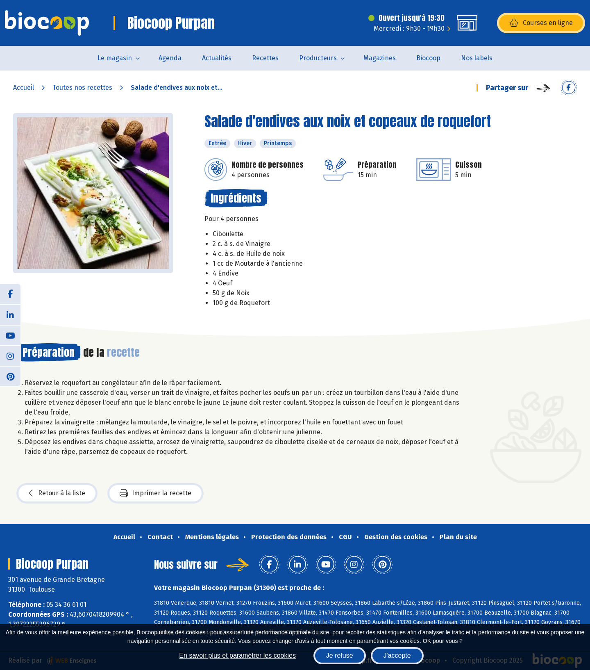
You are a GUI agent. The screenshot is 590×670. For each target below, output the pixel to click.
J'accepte (397, 655)
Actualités (216, 58)
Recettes (265, 58)
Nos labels (476, 58)
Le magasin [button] (115, 58)
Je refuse (339, 655)
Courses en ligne (541, 23)
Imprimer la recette (155, 493)
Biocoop (428, 58)
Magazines (379, 58)
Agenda (170, 58)
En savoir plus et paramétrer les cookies (237, 655)
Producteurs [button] (318, 58)
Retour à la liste (57, 493)
